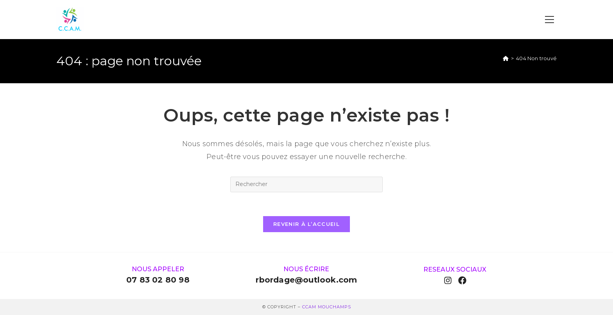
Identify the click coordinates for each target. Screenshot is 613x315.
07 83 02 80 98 (158, 280)
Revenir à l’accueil (306, 224)
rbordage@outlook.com (306, 280)
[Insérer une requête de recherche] (306, 184)
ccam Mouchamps (326, 307)
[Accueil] (506, 58)
